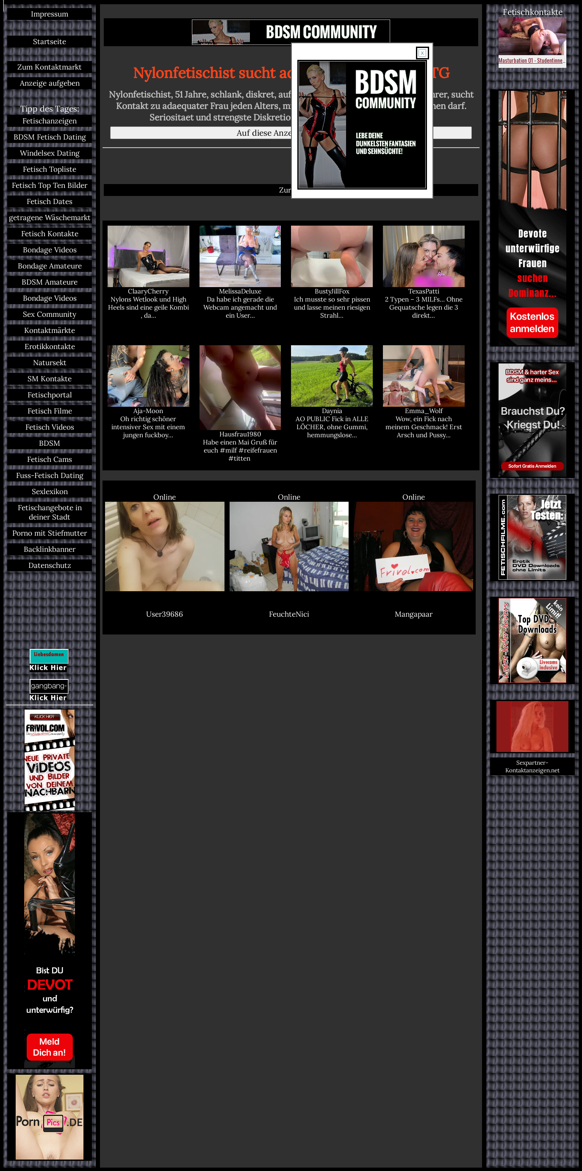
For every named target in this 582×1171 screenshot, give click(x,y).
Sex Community (49, 314)
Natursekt (50, 362)
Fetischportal (50, 395)
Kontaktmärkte (49, 330)
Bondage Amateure (50, 266)
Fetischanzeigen (49, 121)
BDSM (49, 443)
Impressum (49, 14)
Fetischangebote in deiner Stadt (50, 512)
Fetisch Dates (49, 201)
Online (164, 541)
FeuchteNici (289, 614)
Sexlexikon (50, 491)
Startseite (49, 41)
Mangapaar (413, 614)
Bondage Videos (50, 249)
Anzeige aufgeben (50, 83)
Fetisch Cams (49, 459)
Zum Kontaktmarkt (49, 67)
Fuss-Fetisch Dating (49, 475)
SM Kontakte (50, 378)
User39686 (164, 614)
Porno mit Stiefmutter (49, 533)
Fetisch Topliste (49, 169)
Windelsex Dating (50, 153)
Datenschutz (49, 565)
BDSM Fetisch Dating (50, 137)
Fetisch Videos (49, 427)
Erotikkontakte (50, 346)
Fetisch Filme (50, 411)
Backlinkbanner (49, 549)
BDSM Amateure (50, 282)
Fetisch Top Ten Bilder (49, 185)
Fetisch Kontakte (49, 233)
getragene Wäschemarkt (50, 217)
